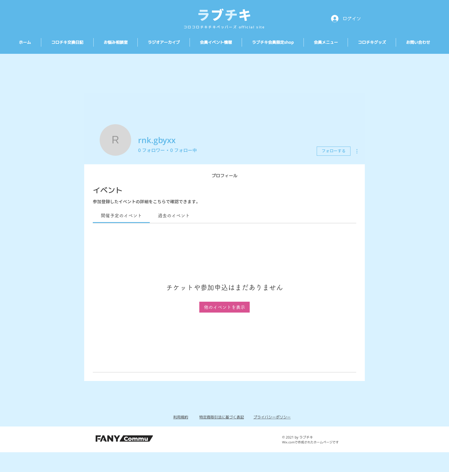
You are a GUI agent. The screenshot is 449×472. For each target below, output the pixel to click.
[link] (121, 215)
